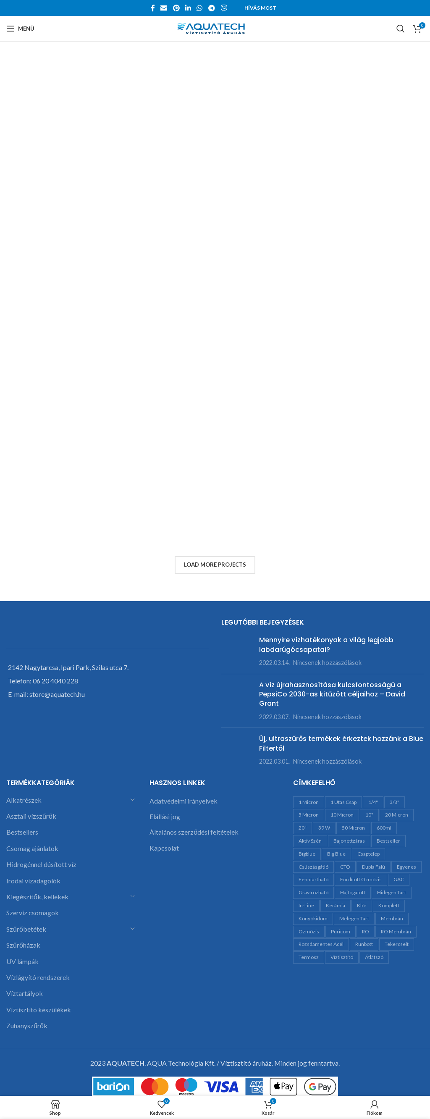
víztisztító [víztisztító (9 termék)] (341, 957)
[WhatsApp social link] (199, 8)
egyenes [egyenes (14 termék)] (406, 867)
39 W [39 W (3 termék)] (324, 828)
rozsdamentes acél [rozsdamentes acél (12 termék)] (321, 944)
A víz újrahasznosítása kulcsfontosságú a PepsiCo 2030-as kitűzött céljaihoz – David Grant (332, 694)
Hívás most (260, 8)
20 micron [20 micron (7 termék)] (396, 815)
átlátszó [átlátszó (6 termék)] (374, 957)
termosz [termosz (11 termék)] (309, 957)
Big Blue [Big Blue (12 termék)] (336, 854)
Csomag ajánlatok (32, 848)
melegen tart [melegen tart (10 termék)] (354, 918)
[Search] (400, 28)
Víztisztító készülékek (38, 1010)
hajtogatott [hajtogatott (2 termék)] (352, 892)
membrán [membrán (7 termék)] (392, 918)
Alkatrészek (24, 800)
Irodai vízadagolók (33, 881)
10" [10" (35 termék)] (369, 815)
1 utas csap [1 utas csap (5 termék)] (343, 802)
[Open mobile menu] (20, 28)
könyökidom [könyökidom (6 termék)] (313, 918)
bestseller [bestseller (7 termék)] (388, 841)
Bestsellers (22, 832)
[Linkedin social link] (188, 8)
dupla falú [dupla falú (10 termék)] (373, 867)
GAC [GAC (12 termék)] (398, 879)
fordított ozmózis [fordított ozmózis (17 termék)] (361, 879)
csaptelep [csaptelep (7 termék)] (368, 854)
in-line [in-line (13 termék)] (306, 905)
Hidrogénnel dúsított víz (41, 864)
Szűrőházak (23, 945)
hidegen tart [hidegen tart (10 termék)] (391, 892)
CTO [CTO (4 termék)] (345, 867)
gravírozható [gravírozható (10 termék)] (313, 892)
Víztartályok (24, 993)
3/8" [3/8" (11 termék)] (394, 802)
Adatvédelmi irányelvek (183, 801)
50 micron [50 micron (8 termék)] (353, 828)
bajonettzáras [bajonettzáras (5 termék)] (349, 841)
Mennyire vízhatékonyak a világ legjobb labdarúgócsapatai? (326, 644)
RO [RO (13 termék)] (365, 931)
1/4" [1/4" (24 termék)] (373, 802)
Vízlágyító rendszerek (38, 977)
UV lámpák (22, 961)
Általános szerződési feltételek (194, 832)
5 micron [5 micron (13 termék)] (309, 815)
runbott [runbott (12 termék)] (364, 944)
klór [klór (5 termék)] (362, 905)
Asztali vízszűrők (31, 816)
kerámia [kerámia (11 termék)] (335, 905)
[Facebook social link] (152, 8)
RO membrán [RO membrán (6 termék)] (396, 931)
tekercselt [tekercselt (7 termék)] (397, 944)
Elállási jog (164, 816)
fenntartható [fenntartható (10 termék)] (313, 879)
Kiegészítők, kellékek (37, 897)
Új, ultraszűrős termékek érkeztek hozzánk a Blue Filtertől (341, 743)
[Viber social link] (224, 8)
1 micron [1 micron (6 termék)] (309, 802)
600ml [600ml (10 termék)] (384, 828)
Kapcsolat (164, 848)
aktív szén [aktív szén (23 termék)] (310, 841)
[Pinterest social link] (176, 8)
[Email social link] (164, 8)
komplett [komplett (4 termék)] (388, 905)
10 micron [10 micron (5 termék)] (342, 815)
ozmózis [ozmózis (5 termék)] (309, 931)
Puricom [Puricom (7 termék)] (340, 931)
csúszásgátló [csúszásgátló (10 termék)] (313, 867)
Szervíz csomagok (32, 913)
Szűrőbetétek (26, 929)
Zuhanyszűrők (26, 1026)
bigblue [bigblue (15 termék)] (307, 854)
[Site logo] (215, 28)
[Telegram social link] (211, 8)
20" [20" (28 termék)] (303, 828)
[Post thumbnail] (237, 651)
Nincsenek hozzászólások (327, 662)
